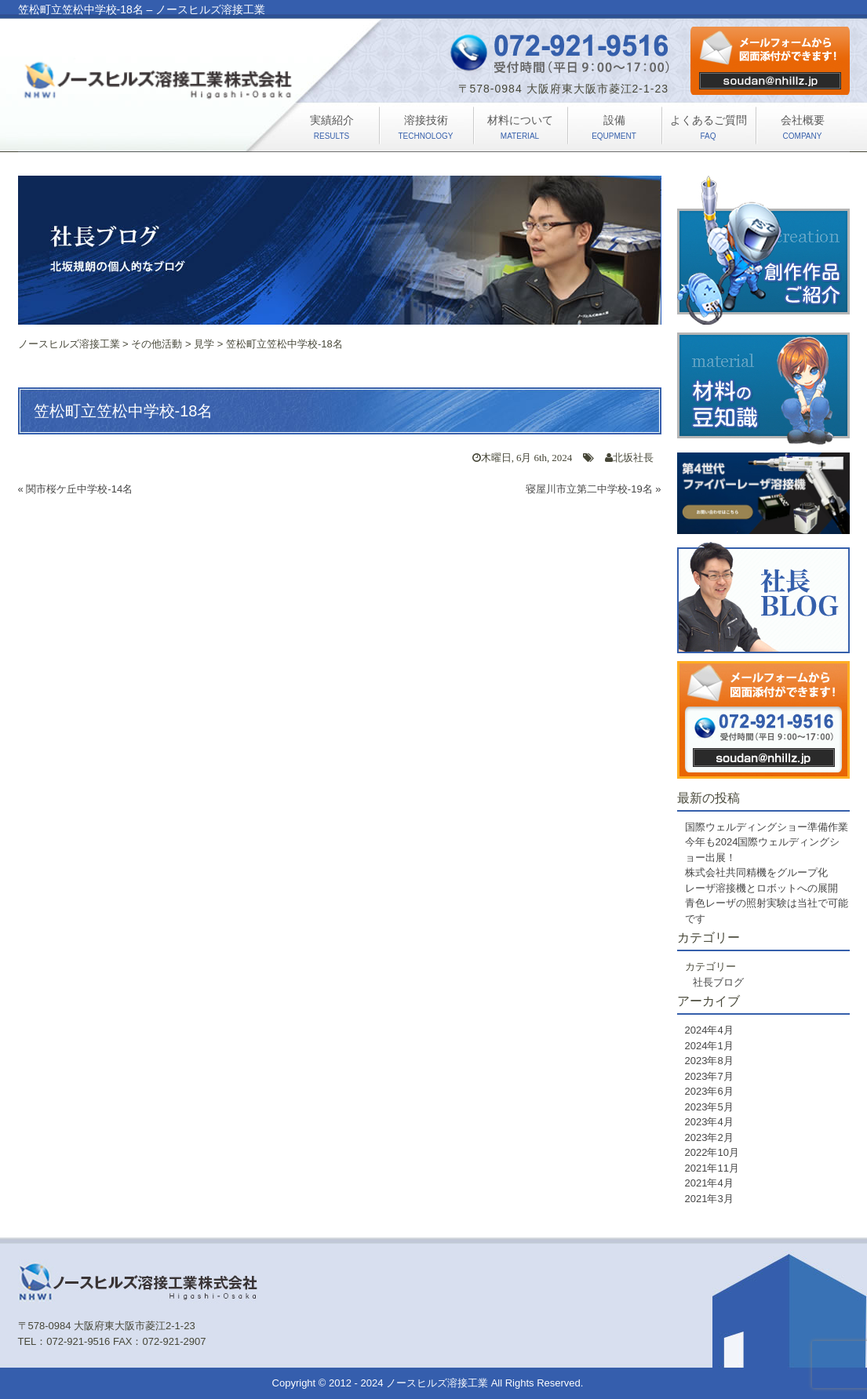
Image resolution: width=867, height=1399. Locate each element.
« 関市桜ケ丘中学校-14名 (75, 489)
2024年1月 (709, 1046)
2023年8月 (709, 1061)
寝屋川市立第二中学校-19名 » (593, 489)
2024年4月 (709, 1030)
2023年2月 (709, 1137)
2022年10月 (712, 1152)
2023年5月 (709, 1107)
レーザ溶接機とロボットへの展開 (761, 888)
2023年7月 (709, 1076)
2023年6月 (709, 1091)
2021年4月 (709, 1183)
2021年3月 (709, 1199)
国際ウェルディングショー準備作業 (766, 827)
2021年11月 (712, 1168)
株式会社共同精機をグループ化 (756, 872)
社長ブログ (718, 982)
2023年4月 (709, 1122)
